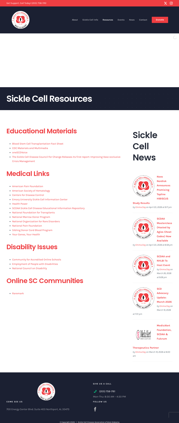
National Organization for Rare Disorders (36, 221)
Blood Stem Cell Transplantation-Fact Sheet (37, 143)
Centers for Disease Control (28, 195)
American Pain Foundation (27, 186)
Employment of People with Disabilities (35, 264)
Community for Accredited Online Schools (36, 259)
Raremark (18, 293)
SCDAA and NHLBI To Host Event (163, 261)
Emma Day (140, 207)
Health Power (20, 203)
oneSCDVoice (19, 152)
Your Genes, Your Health (26, 234)
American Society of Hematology (31, 190)
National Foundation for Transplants (33, 212)
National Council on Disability (29, 268)
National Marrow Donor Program (31, 217)
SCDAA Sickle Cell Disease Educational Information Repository (48, 208)
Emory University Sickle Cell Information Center (40, 199)
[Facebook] (95, 409)
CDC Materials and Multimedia (30, 148)
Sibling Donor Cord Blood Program (32, 230)
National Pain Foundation (27, 225)
